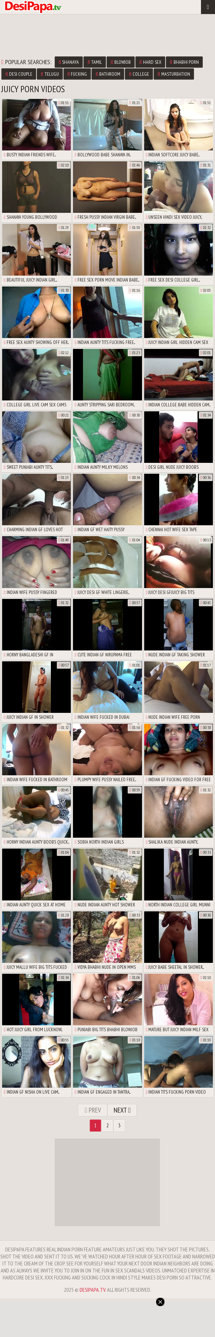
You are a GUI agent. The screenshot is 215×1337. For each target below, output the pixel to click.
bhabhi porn (184, 62)
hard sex (150, 62)
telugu (50, 74)
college (139, 74)
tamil (94, 62)
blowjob (120, 62)
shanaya (69, 62)
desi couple (18, 74)
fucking (77, 74)
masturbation (173, 74)
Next (122, 1110)
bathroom (107, 74)
